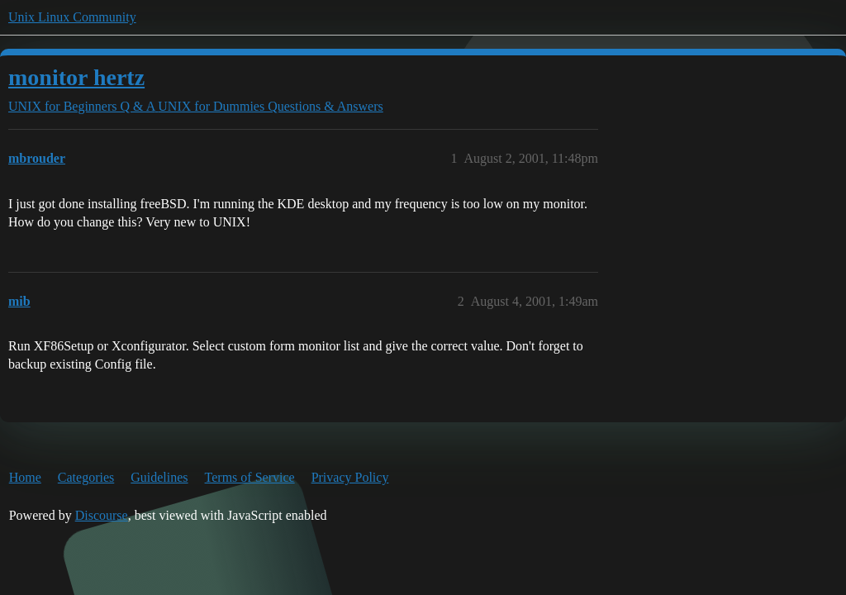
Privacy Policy (350, 477)
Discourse (101, 515)
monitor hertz (76, 77)
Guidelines (159, 477)
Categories (86, 477)
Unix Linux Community (72, 17)
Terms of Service (250, 477)
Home (25, 477)
